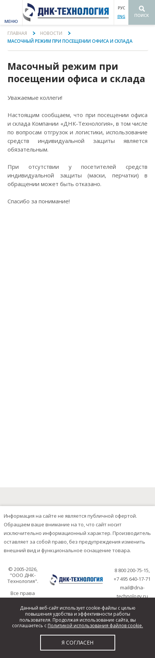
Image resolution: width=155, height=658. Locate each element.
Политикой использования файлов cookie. (95, 625)
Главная (17, 33)
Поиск (141, 15)
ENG (121, 16)
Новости (51, 33)
